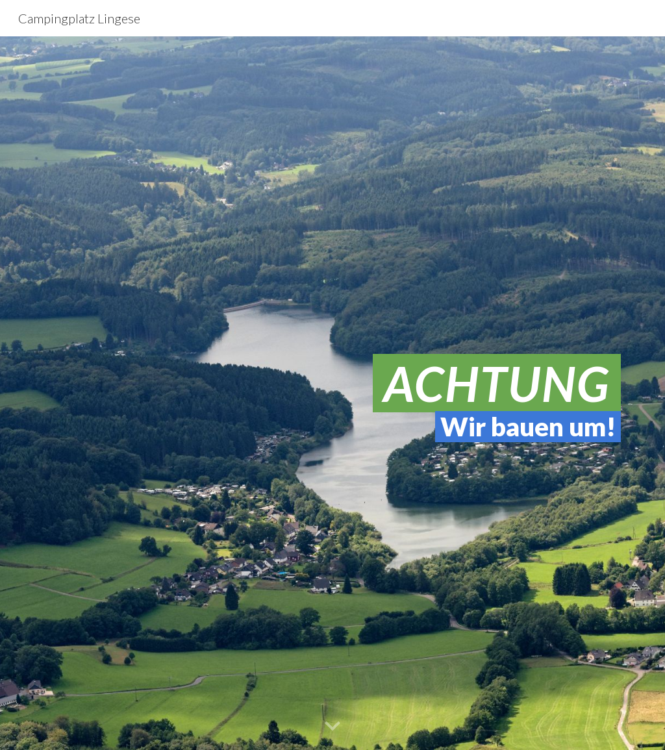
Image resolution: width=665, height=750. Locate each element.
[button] (332, 726)
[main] (333, 393)
